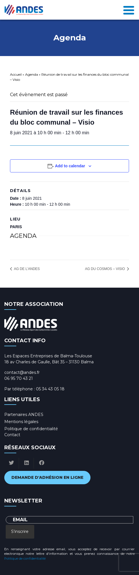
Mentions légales (21, 421)
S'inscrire (20, 531)
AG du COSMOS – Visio (105, 269)
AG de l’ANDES (26, 269)
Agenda (31, 74)
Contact (12, 434)
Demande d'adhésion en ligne (47, 477)
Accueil (16, 74)
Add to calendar (70, 166)
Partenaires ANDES (23, 414)
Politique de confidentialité (31, 428)
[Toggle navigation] (128, 9)
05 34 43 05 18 (50, 388)
